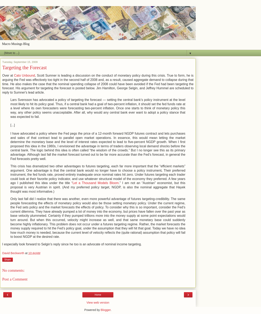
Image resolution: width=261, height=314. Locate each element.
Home (98, 294)
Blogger (106, 310)
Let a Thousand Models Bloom (96, 183)
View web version (97, 302)
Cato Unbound (24, 75)
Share (7, 259)
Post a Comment (15, 279)
